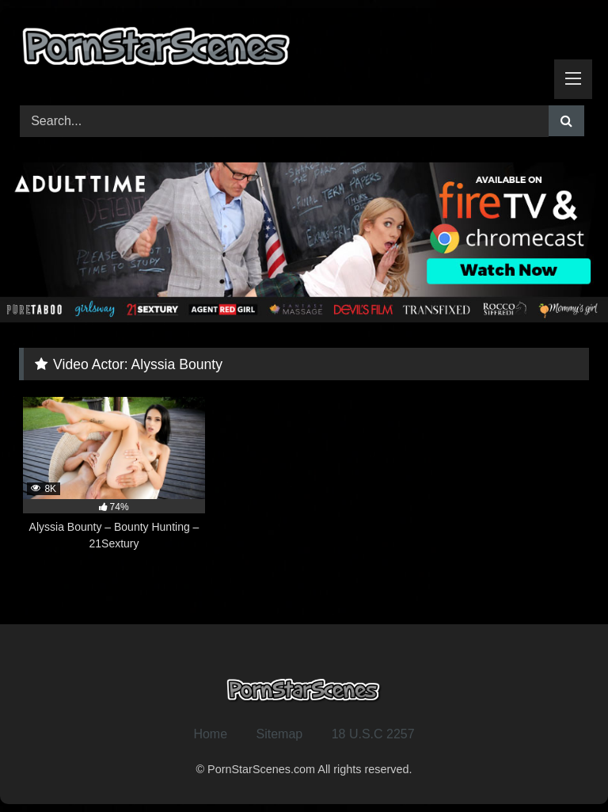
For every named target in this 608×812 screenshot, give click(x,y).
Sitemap (279, 734)
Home (210, 734)
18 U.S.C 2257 (373, 734)
